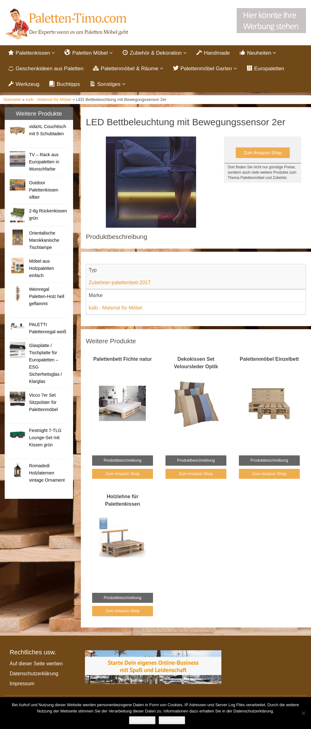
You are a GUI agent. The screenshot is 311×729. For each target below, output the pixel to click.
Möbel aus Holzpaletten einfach (41, 268)
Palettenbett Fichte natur (122, 359)
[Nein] (303, 713)
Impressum (22, 683)
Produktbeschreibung (122, 460)
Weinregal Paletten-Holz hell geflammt (46, 296)
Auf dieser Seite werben (36, 663)
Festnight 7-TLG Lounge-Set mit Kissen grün (45, 437)
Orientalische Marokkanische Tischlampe (44, 240)
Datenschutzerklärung (34, 673)
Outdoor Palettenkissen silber (43, 190)
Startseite (12, 99)
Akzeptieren (142, 720)
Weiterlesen (171, 720)
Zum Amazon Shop (263, 152)
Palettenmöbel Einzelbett (269, 359)
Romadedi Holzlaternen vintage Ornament (47, 473)
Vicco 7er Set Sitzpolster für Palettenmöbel (43, 402)
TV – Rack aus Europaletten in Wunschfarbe (44, 161)
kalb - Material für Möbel (49, 99)
